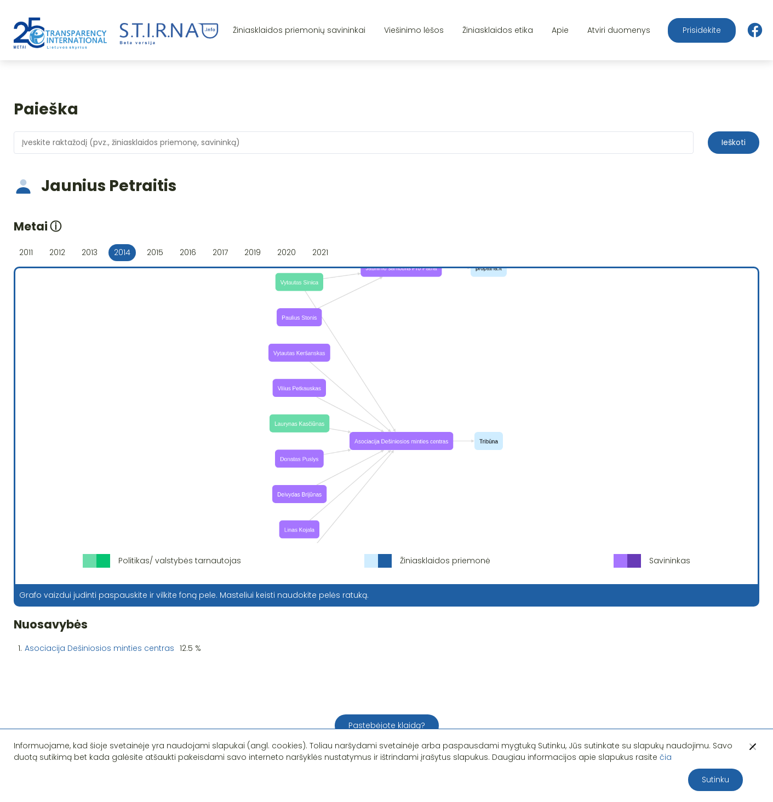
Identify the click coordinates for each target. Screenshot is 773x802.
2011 (26, 252)
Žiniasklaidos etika (497, 30)
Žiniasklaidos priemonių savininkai (299, 30)
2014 (122, 252)
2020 (286, 252)
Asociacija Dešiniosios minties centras (99, 648)
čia (666, 757)
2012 (57, 252)
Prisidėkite (702, 30)
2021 (320, 252)
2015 (155, 252)
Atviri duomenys (618, 30)
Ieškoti (734, 142)
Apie (560, 30)
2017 (220, 252)
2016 (188, 252)
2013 (90, 252)
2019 (252, 252)
